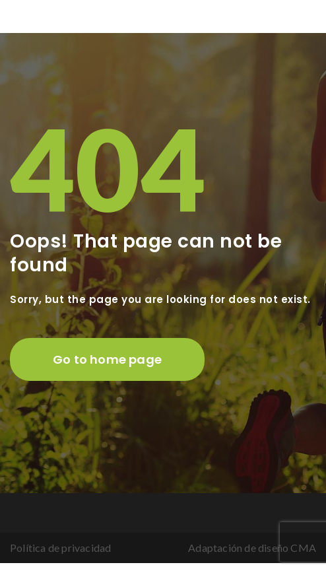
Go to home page (107, 359)
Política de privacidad (60, 547)
